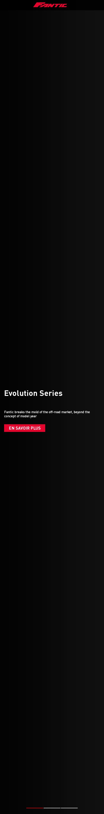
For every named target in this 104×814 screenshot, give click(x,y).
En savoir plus (25, 428)
